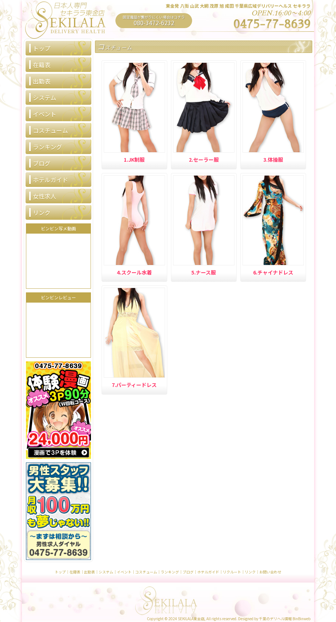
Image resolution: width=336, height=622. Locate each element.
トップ (41, 48)
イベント (44, 114)
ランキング (47, 146)
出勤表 (41, 81)
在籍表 (41, 64)
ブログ (41, 163)
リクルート (232, 572)
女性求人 (44, 196)
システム (44, 97)
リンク (41, 212)
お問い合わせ (270, 572)
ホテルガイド (50, 179)
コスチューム (50, 130)
